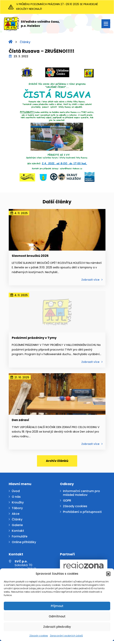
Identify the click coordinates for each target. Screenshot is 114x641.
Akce (15, 514)
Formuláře (19, 537)
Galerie (17, 525)
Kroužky (18, 503)
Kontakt (18, 531)
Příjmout (57, 606)
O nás (16, 497)
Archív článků (57, 461)
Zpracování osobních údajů (66, 635)
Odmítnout (57, 616)
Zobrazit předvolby (57, 627)
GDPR (67, 501)
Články (25, 42)
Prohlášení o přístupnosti (82, 512)
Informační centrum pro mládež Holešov (81, 493)
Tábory (17, 508)
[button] (108, 574)
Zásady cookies (38, 635)
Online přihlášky (24, 542)
